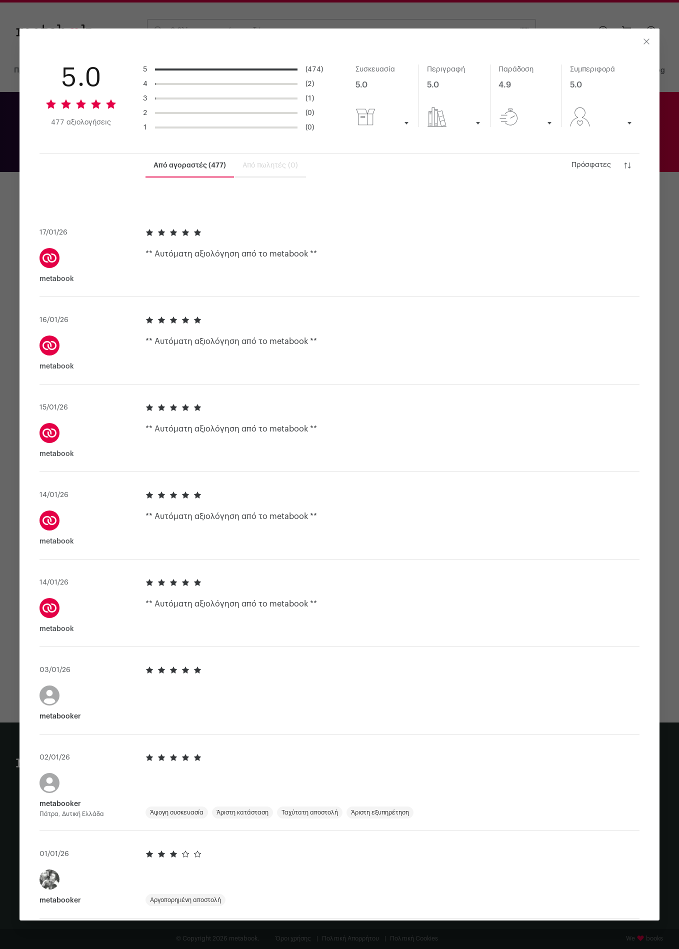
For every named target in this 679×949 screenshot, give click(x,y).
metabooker (60, 735)
